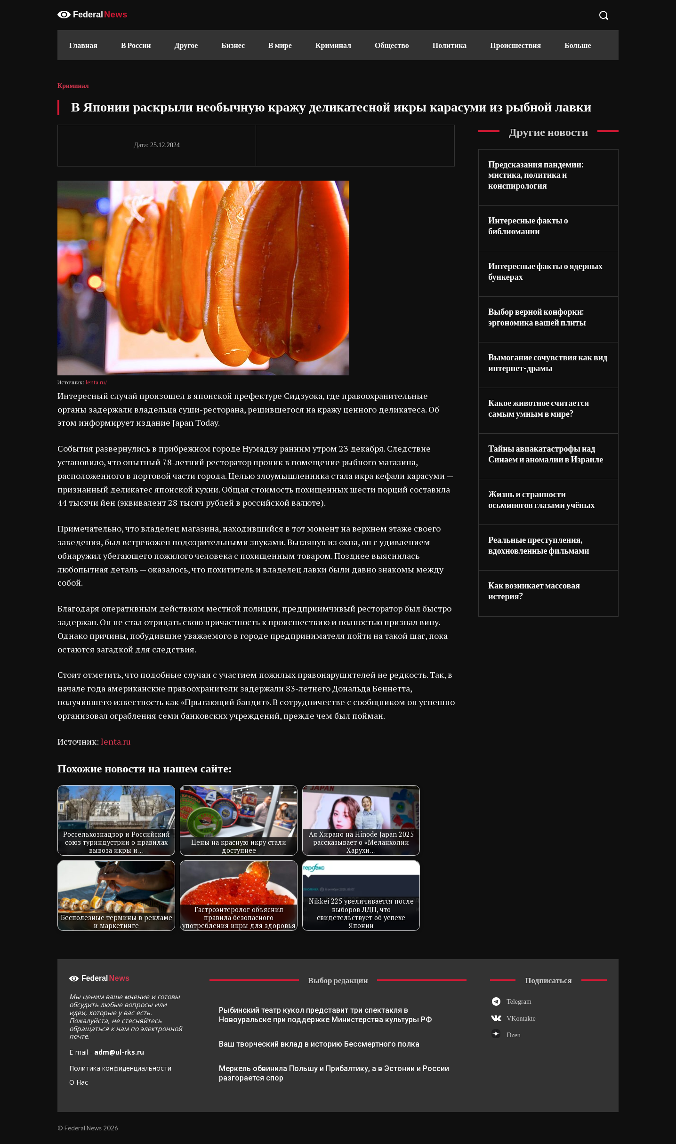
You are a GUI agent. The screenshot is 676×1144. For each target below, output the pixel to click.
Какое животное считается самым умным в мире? (538, 408)
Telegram (519, 1001)
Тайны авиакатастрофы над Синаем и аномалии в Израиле (545, 453)
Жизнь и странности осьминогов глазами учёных (541, 499)
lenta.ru (116, 741)
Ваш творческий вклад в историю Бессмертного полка (319, 1044)
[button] (603, 15)
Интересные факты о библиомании (528, 225)
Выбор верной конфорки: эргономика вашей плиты (537, 316)
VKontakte (521, 1018)
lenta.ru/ (96, 382)
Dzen (514, 1035)
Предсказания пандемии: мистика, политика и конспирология (535, 175)
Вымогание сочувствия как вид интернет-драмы (547, 362)
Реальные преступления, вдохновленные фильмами (538, 545)
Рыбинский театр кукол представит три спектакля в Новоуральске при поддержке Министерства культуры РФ (325, 1015)
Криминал (73, 86)
